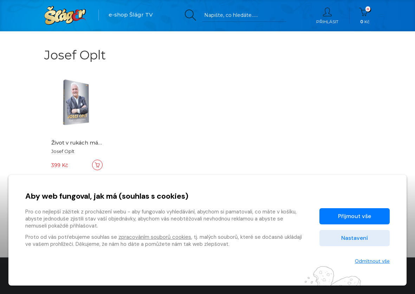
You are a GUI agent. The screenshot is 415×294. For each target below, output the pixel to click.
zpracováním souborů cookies (154, 237)
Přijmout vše (354, 216)
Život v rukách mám (78, 142)
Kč (365, 16)
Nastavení (354, 238)
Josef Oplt (62, 151)
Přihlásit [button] (327, 16)
